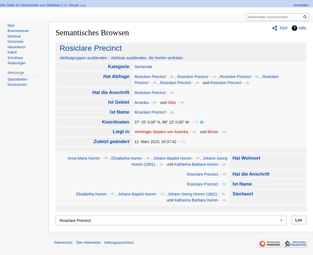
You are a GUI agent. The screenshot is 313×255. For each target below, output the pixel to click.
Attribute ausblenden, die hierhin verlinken (147, 58)
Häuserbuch (16, 47)
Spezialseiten (17, 79)
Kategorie (118, 66)
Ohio (172, 102)
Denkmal (13, 36)
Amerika (141, 102)
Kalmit (12, 52)
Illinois (212, 132)
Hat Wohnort (246, 158)
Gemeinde (143, 67)
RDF (284, 28)
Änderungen (16, 63)
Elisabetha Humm (126, 158)
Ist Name (119, 112)
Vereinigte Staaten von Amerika (161, 132)
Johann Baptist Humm (172, 158)
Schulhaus (15, 58)
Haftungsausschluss (119, 243)
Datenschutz (63, 243)
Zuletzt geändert (111, 141)
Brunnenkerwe (18, 31)
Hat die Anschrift (110, 92)
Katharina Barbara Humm (196, 164)
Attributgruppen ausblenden (83, 58)
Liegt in (121, 131)
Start (10, 26)
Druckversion (17, 85)
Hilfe (302, 28)
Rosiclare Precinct (91, 48)
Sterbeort (242, 194)
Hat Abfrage (116, 76)
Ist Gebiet (118, 102)
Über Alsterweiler (88, 243)
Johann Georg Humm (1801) (192, 194)
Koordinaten (115, 122)
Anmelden (301, 5)
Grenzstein (15, 42)
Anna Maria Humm (84, 158)
